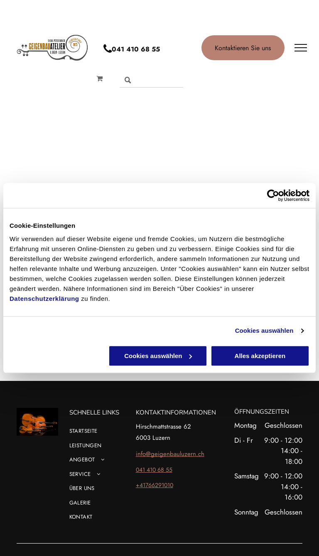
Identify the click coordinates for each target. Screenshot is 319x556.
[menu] (301, 48)
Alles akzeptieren (260, 355)
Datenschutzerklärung (44, 298)
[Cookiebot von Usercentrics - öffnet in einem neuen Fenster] (273, 195)
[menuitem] (111, 434)
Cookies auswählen (264, 330)
